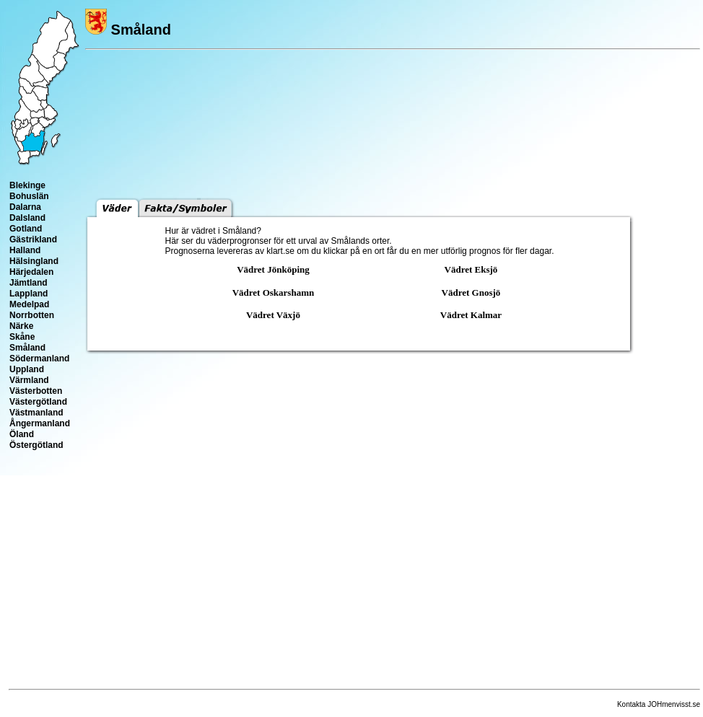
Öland (21, 434)
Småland (27, 348)
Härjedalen (31, 272)
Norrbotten (31, 315)
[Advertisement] (359, 587)
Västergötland (38, 402)
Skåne (22, 337)
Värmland (29, 380)
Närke (21, 326)
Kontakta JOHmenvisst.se (658, 704)
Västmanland (36, 413)
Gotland (25, 229)
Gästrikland (33, 239)
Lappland (28, 294)
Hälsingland (33, 261)
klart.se (280, 251)
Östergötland (36, 445)
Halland (24, 250)
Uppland (26, 369)
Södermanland (39, 358)
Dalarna (25, 207)
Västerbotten (35, 391)
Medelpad (29, 304)
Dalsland (27, 218)
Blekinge (27, 185)
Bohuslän (29, 196)
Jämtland (28, 283)
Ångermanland (39, 423)
